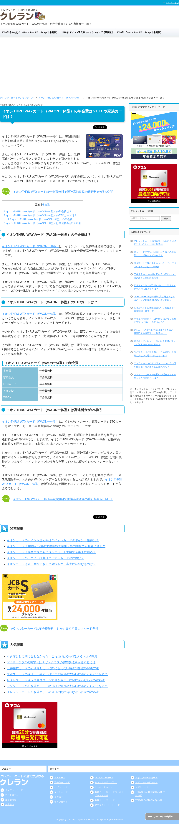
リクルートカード (103, 787)
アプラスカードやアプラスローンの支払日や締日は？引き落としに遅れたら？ (155, 365)
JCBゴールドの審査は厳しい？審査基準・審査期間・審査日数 (155, 309)
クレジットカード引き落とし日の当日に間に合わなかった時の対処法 (53, 692)
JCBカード (59, 777)
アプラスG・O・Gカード (107, 805)
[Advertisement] (89, 65)
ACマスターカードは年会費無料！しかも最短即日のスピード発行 (54, 628)
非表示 (46, 204)
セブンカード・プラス (106, 782)
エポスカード (142, 787)
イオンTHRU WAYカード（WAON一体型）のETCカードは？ (40, 215)
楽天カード (59, 797)
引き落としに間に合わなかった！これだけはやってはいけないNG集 (52, 656)
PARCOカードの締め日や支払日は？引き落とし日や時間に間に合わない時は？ (154, 298)
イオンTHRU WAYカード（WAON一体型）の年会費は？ (38, 211)
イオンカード (61, 792)
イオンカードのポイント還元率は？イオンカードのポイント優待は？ (53, 540)
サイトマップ (172, 2)
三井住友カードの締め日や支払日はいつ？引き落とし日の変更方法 (155, 276)
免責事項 (9, 804)
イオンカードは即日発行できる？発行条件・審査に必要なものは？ (51, 564)
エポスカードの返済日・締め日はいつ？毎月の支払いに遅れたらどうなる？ (57, 674)
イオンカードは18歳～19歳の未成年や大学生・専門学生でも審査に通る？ (56, 546)
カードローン (12, 795)
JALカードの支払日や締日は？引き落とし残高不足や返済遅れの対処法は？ (154, 332)
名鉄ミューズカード (105, 800)
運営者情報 (10, 799)
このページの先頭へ (163, 816)
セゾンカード (61, 787)
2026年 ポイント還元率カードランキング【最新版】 (88, 32)
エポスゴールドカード (146, 782)
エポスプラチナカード (146, 777)
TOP (17, 97)
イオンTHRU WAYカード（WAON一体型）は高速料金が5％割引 (42, 223)
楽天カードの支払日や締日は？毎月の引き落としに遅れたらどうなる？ (155, 254)
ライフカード (61, 801)
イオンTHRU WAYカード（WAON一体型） (30, 246)
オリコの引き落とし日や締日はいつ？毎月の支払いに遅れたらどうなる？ (155, 321)
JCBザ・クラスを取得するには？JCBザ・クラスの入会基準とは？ (154, 287)
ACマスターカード (104, 777)
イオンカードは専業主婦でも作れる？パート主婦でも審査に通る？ (51, 552)
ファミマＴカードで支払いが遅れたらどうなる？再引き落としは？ (155, 376)
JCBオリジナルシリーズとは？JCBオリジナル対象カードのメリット (154, 343)
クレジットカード (14, 790)
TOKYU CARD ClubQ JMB (148, 800)
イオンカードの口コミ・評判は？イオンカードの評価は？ (45, 558)
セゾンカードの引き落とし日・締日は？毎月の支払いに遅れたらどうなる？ (57, 686)
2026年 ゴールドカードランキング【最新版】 (139, 32)
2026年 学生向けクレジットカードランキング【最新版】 (30, 32)
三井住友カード (62, 782)
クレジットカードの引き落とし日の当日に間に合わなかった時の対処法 (155, 243)
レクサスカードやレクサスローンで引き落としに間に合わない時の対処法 (56, 680)
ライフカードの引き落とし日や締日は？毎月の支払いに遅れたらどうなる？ (155, 354)
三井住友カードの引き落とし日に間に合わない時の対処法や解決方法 (53, 668)
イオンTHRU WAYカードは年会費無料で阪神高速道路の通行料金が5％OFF (63, 191)
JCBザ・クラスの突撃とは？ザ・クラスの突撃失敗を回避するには (51, 662)
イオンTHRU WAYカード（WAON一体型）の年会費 (40, 219)
